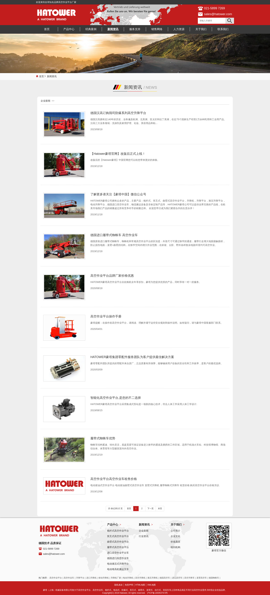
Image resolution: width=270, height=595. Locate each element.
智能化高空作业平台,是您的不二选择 (115, 397)
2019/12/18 (96, 166)
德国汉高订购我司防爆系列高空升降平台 (118, 113)
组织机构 (175, 547)
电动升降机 (128, 578)
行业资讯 (143, 536)
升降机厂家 (116, 578)
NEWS (151, 87)
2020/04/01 (96, 329)
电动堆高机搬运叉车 (118, 569)
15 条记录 (112, 508)
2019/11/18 (96, 214)
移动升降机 (103, 578)
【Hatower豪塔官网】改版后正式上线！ (117, 153)
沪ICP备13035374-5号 (157, 593)
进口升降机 (91, 578)
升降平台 (80, 578)
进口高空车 (177, 578)
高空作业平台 (55, 578)
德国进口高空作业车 (118, 558)
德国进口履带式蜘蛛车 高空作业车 (114, 235)
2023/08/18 (96, 129)
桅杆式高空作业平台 (118, 530)
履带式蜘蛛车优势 (102, 438)
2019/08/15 (96, 410)
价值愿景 (175, 541)
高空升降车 (189, 578)
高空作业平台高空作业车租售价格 (113, 479)
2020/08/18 (96, 288)
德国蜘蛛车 (214, 578)
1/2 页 (120, 508)
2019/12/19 (96, 454)
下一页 (150, 508)
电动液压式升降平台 (118, 563)
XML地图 (151, 585)
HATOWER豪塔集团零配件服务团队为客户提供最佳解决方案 (132, 357)
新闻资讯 (52, 76)
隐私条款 (118, 585)
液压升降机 (152, 578)
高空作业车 (69, 578)
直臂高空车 (201, 578)
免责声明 (129, 585)
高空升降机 (140, 578)
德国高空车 (165, 578)
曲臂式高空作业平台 (118, 541)
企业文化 (175, 536)
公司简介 (175, 530)
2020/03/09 (96, 369)
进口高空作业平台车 (118, 552)
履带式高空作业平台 (118, 547)
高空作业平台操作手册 (105, 316)
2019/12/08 (96, 491)
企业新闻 (45, 100)
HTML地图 (140, 585)
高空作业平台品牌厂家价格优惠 (112, 275)
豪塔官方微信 (219, 550)
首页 (41, 76)
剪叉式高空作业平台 (118, 536)
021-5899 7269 (51, 548)
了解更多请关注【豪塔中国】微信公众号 (118, 194)
